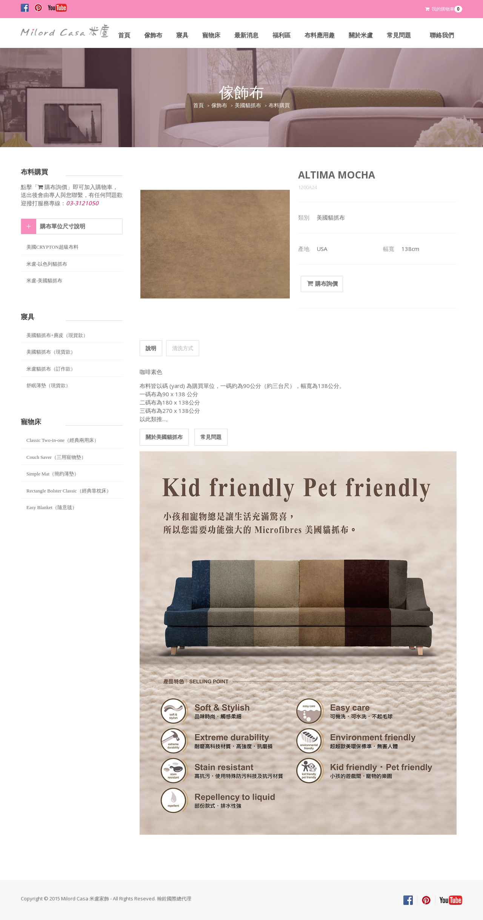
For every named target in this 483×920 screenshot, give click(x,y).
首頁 (124, 35)
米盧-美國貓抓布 (44, 280)
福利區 (281, 35)
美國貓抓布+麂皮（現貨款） (57, 335)
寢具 (182, 35)
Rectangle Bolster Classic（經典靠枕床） (68, 491)
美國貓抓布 (248, 105)
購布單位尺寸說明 (62, 226)
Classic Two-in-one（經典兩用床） (62, 440)
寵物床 (211, 35)
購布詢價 (322, 284)
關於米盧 (361, 35)
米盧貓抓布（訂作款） (50, 369)
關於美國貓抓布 (164, 436)
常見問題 (399, 35)
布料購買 (279, 105)
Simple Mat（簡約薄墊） (52, 474)
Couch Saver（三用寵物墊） (56, 457)
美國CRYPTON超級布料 (52, 247)
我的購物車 (443, 9)
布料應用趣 (320, 35)
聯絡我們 (442, 35)
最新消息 (246, 35)
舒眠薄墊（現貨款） (48, 385)
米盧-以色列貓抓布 (46, 264)
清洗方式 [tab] (182, 348)
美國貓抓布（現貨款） (50, 352)
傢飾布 (153, 35)
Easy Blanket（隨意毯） (51, 507)
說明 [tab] (151, 348)
